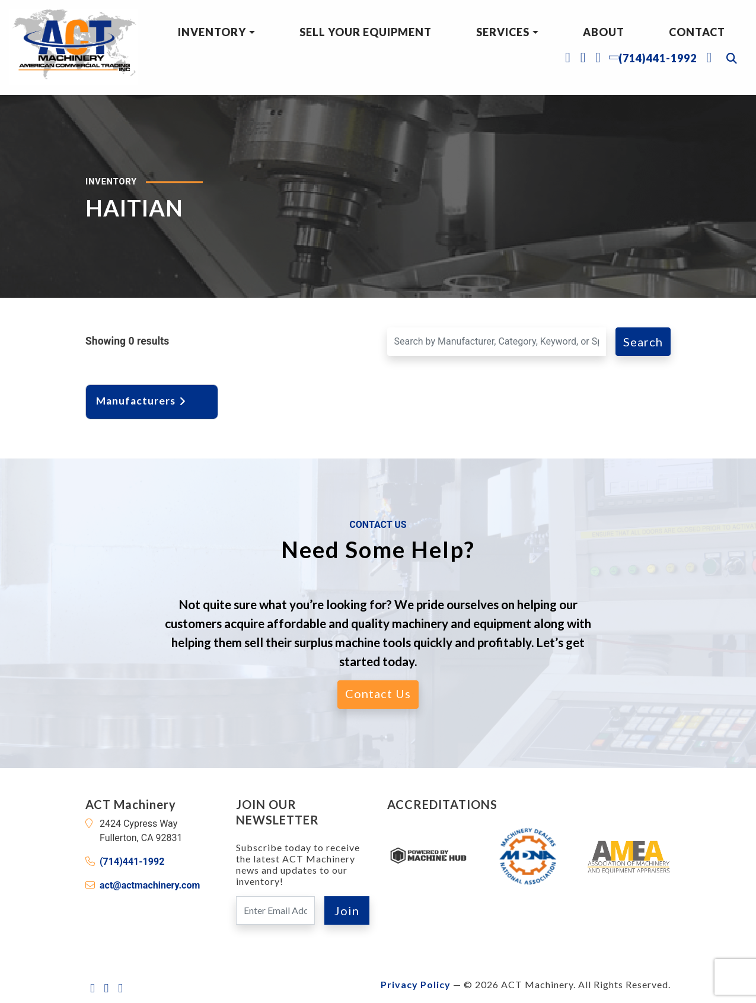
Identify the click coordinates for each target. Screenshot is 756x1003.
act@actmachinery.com (150, 885)
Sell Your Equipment (365, 32)
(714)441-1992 (132, 861)
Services (502, 32)
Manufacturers (142, 400)
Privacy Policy (416, 984)
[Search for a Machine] (497, 341)
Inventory (212, 32)
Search (643, 342)
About (603, 32)
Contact (697, 32)
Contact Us (378, 693)
